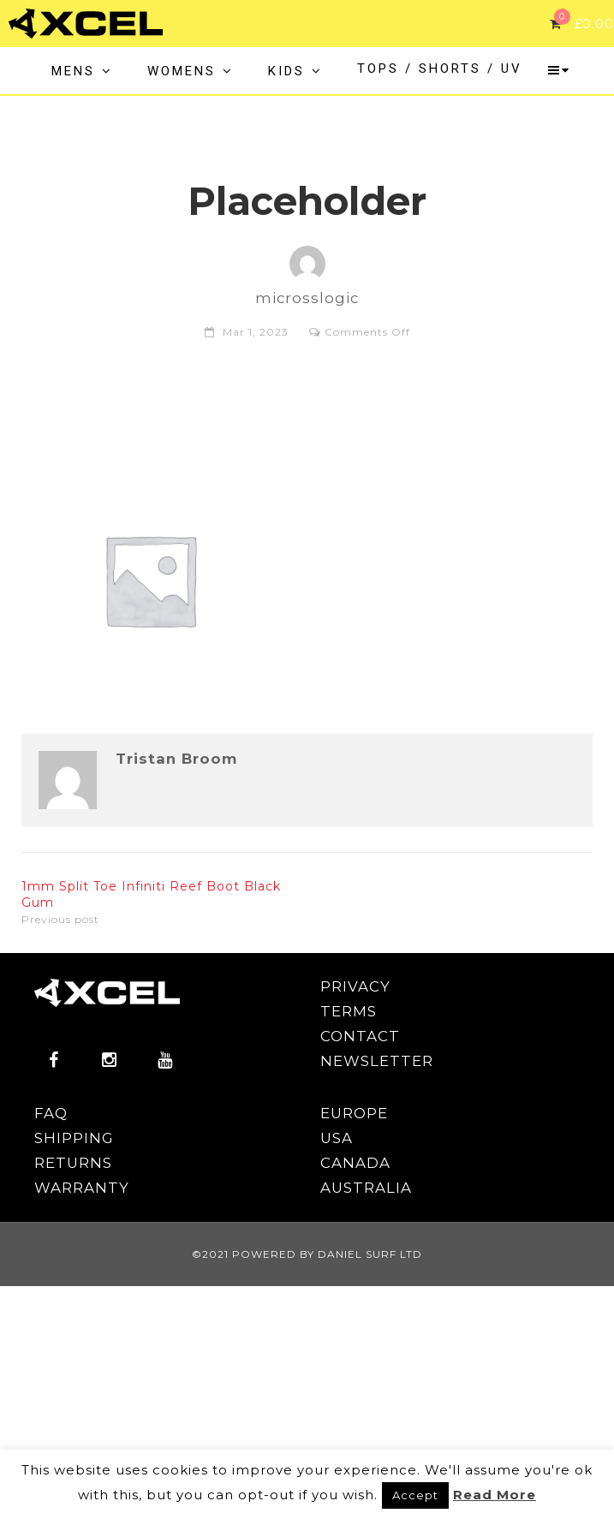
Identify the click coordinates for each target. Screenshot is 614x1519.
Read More (494, 1494)
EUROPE (354, 1113)
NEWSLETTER (376, 1060)
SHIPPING (74, 1138)
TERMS (348, 1011)
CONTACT (360, 1036)
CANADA (355, 1162)
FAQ (51, 1113)
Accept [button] (415, 1495)
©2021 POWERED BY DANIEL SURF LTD (307, 1254)
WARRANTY (81, 1187)
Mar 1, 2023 (256, 331)
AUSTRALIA (366, 1187)
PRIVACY (355, 986)
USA (336, 1138)
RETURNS (73, 1162)
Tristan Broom (176, 759)
